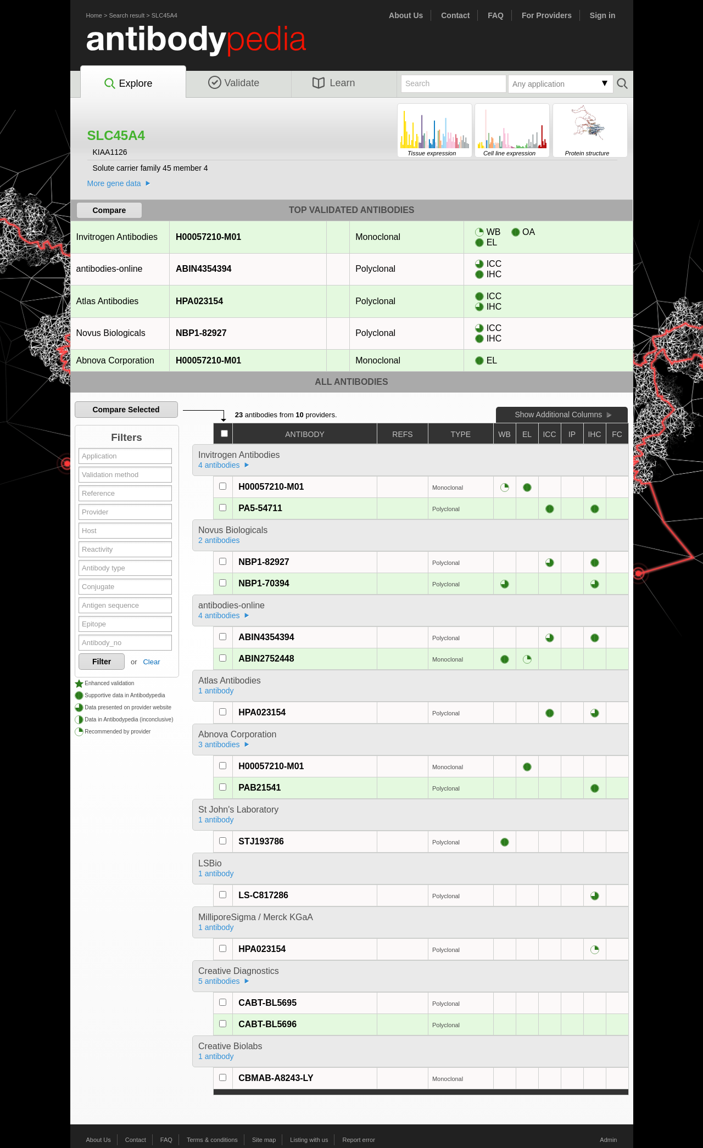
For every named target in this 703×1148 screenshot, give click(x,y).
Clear (151, 662)
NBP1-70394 (263, 583)
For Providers (547, 15)
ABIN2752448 (266, 658)
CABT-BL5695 (267, 1002)
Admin (608, 1139)
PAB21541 (259, 787)
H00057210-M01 (208, 237)
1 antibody (216, 690)
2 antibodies (219, 540)
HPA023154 (199, 301)
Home (94, 15)
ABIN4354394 (203, 268)
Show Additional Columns (558, 414)
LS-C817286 (263, 895)
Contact (455, 15)
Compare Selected (125, 409)
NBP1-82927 (201, 333)
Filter (101, 661)
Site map (264, 1139)
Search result (126, 15)
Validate (234, 83)
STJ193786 (261, 841)
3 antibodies (219, 744)
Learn (334, 83)
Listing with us (309, 1139)
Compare (109, 210)
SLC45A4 (164, 15)
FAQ (496, 15)
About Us (406, 15)
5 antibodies (219, 981)
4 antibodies (219, 465)
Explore (128, 84)
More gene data (114, 183)
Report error (359, 1139)
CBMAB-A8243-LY (275, 1078)
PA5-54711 (260, 508)
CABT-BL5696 (267, 1024)
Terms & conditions (212, 1139)
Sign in (603, 15)
